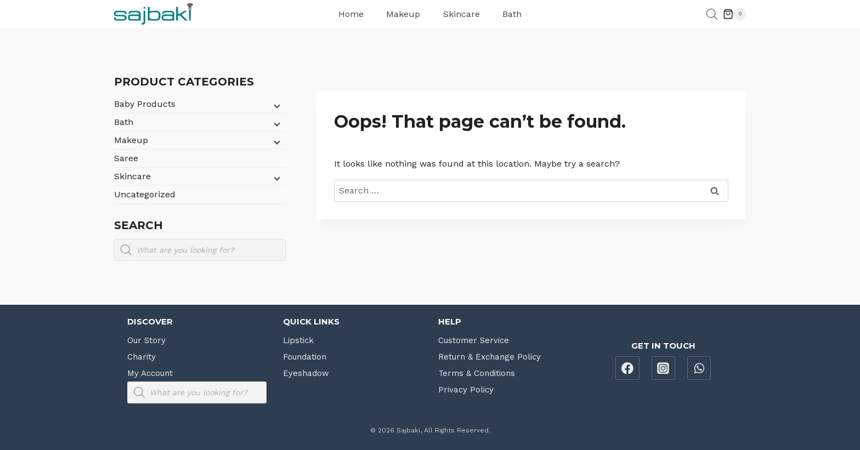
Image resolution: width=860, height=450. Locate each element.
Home (351, 14)
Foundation (304, 357)
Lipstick (298, 340)
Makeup (403, 14)
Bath (512, 14)
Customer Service (473, 340)
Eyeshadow (306, 373)
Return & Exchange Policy (489, 357)
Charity (141, 357)
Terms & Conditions (476, 373)
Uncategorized (145, 194)
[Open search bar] (711, 14)
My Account (150, 373)
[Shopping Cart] (734, 14)
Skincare (461, 14)
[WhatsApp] (699, 368)
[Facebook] (627, 368)
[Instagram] (664, 368)
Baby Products (145, 104)
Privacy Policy (466, 390)
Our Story (146, 340)
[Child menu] (276, 105)
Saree (126, 158)
